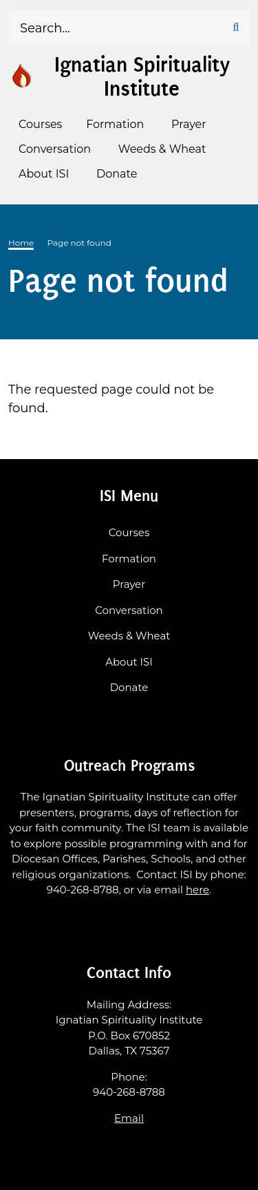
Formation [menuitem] (115, 124)
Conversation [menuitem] (55, 149)
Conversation (128, 610)
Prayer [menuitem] (188, 124)
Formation (129, 558)
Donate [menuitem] (116, 173)
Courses (129, 532)
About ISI (129, 661)
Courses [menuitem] (40, 124)
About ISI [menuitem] (44, 173)
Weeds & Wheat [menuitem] (162, 149)
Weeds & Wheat (129, 635)
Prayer (129, 584)
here (197, 889)
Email (129, 1118)
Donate (129, 687)
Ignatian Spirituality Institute (142, 76)
